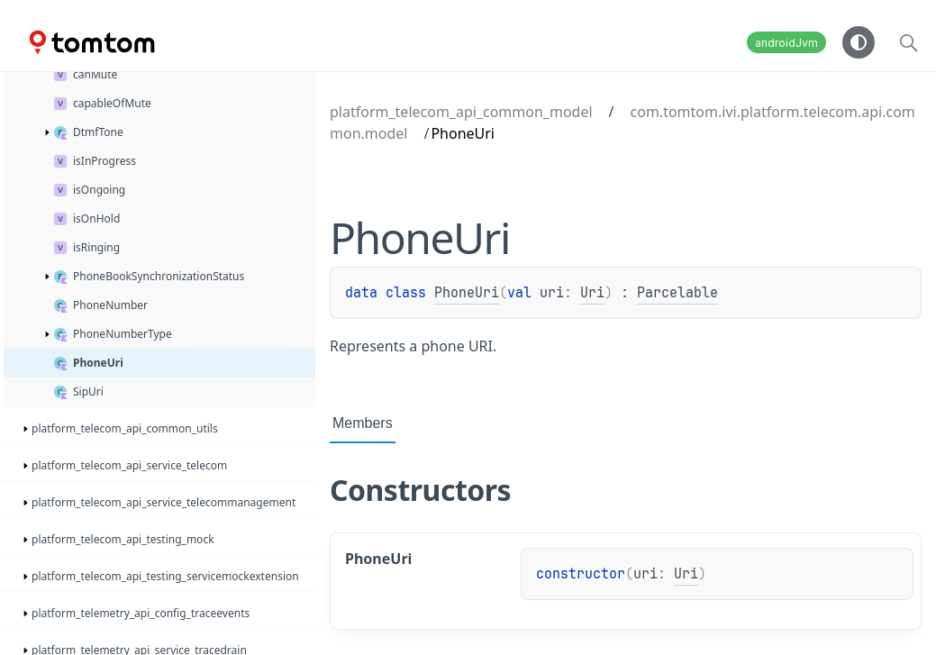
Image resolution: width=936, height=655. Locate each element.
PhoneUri (466, 293)
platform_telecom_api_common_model (461, 112)
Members (362, 423)
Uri (592, 293)
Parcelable (677, 293)
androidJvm (786, 43)
